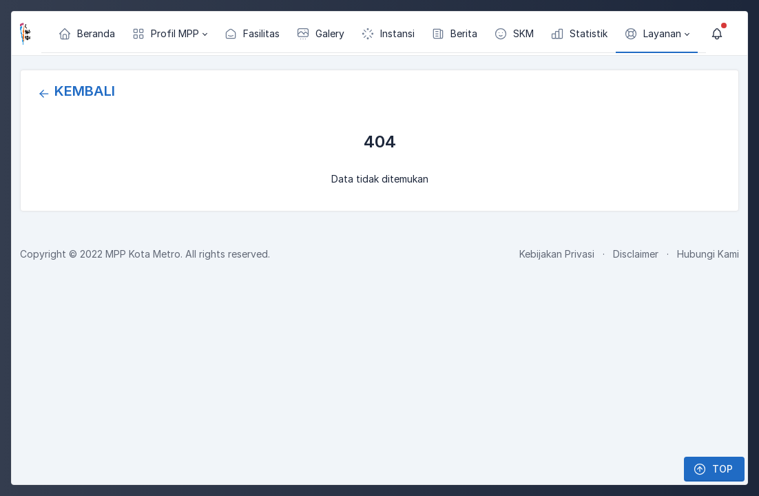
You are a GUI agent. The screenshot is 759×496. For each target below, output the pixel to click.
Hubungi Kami (708, 254)
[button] (169, 33)
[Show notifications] (717, 33)
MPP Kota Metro (142, 254)
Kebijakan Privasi (556, 254)
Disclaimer (635, 254)
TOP (713, 469)
